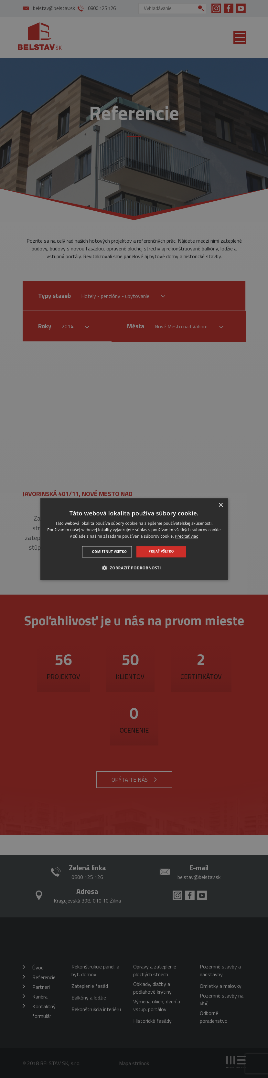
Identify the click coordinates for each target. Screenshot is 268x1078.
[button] (134, 568)
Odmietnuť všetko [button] (109, 551)
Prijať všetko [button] (161, 551)
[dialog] (134, 539)
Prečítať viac (186, 536)
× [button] (220, 505)
